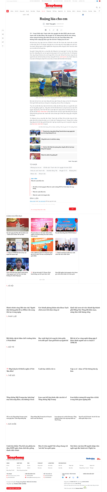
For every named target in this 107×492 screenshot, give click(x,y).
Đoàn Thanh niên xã (42, 111)
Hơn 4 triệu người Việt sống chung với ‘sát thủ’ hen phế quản (53, 447)
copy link (53, 30)
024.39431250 (11, 477)
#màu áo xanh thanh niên (38, 170)
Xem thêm (99, 11)
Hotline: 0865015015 (35, 1)
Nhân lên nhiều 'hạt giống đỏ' (49, 155)
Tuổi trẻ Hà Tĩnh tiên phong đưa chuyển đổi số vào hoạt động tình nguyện (57, 148)
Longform (51, 463)
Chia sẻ (3, 34)
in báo (57, 30)
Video (95, 11)
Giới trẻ (43, 11)
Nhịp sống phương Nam (22, 470)
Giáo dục (79, 11)
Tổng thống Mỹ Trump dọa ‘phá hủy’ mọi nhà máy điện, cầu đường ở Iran (20, 398)
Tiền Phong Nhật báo (47, 1)
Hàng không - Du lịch (84, 468)
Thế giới (38, 11)
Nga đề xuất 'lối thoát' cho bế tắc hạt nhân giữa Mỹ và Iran (89, 417)
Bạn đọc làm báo (14, 488)
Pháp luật (49, 11)
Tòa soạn (74, 1)
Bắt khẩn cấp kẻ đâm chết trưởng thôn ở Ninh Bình (21, 339)
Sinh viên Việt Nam (58, 1)
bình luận (61, 30)
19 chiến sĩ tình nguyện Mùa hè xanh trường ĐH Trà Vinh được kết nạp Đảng (53, 187)
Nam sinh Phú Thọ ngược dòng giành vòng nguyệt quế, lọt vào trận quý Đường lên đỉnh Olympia (17, 274)
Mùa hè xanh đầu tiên (37, 181)
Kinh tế (16, 11)
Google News (83, 15)
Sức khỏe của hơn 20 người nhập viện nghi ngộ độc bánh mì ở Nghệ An (84, 447)
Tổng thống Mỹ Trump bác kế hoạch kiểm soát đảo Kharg (41, 417)
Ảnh (28, 463)
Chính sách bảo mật (88, 473)
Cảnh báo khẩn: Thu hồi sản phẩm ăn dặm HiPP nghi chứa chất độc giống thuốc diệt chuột (20, 448)
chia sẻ (46, 30)
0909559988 (30, 475)
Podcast (40, 463)
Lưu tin (3, 38)
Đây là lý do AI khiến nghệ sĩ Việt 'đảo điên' (20, 370)
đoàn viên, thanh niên (37, 124)
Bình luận (3, 42)
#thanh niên (42, 174)
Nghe (3, 30)
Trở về (3, 46)
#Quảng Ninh (72, 170)
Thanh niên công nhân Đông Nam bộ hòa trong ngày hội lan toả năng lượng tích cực (58, 132)
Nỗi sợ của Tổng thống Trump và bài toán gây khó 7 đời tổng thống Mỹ (16, 417)
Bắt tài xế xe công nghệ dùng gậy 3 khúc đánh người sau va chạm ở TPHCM (83, 340)
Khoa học (84, 11)
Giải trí (73, 11)
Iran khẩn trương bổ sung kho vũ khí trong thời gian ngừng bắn (84, 398)
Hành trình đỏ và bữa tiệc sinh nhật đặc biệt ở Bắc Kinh (65, 253)
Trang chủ (7, 11)
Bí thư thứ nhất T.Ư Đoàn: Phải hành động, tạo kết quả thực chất (41, 273)
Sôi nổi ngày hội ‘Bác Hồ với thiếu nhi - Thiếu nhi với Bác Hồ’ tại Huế (17, 233)
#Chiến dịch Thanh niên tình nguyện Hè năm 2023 (57, 167)
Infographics (62, 463)
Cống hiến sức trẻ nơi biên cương (50, 139)
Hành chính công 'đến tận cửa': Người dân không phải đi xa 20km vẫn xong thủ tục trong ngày (20, 310)
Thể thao (55, 11)
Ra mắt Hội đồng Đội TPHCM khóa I (65, 233)
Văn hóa (69, 11)
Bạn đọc (71, 468)
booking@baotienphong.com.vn (33, 477)
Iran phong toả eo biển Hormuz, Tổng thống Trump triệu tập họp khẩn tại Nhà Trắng (65, 418)
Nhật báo (19, 463)
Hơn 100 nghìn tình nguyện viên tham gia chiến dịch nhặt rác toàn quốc (66, 273)
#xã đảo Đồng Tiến (52, 170)
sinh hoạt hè (63, 57)
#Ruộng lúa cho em (36, 167)
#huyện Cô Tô (63, 170)
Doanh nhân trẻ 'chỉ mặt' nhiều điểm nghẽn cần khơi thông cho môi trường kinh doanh (42, 234)
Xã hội (12, 11)
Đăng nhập (32, 201)
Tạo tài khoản (41, 201)
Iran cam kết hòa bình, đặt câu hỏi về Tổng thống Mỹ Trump (52, 398)
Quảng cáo (81, 1)
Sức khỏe (33, 11)
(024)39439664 (48, 475)
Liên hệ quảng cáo (30, 473)
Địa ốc (27, 11)
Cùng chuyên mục (14, 216)
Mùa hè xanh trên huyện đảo (41, 195)
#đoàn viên (34, 174)
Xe (64, 11)
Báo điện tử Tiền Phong (53, 5)
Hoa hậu (90, 11)
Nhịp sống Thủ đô (10, 470)
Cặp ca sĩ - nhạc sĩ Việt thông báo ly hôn (84, 370)
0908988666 (48, 477)
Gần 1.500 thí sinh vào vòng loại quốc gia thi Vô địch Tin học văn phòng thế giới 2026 (42, 254)
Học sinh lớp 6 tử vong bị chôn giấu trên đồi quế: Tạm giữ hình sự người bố (53, 339)
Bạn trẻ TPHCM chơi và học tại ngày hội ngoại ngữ (16, 253)
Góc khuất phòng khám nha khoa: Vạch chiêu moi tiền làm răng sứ (53, 309)
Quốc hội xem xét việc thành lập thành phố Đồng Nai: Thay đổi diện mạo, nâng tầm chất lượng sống (85, 310)
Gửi (72, 209)
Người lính (60, 11)
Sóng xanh (22, 11)
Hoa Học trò (67, 1)
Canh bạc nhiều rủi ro (46, 369)
